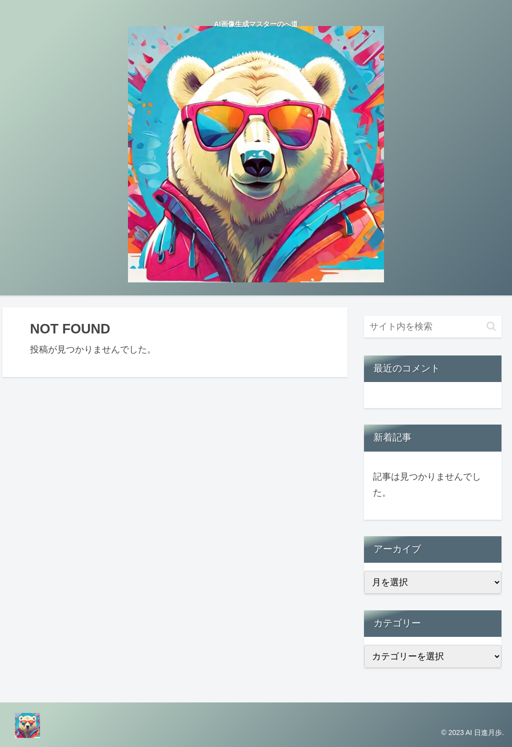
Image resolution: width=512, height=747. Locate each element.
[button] (491, 326)
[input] (432, 326)
